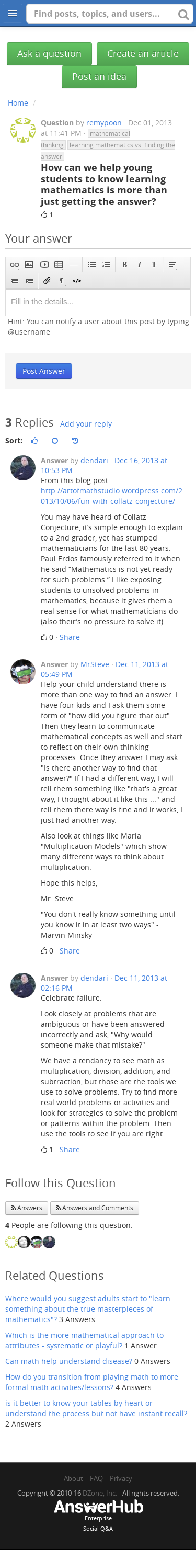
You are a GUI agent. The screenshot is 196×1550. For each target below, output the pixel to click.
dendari (94, 460)
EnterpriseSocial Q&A (98, 1516)
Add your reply (86, 424)
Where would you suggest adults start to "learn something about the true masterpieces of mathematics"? (87, 1308)
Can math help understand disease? (68, 1361)
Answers (26, 1208)
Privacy (121, 1478)
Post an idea (99, 77)
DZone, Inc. (100, 1493)
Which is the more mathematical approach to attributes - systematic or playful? (84, 1340)
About (73, 1478)
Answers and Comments (94, 1208)
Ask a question (49, 54)
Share (70, 637)
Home (18, 103)
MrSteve (94, 664)
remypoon (104, 123)
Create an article (143, 54)
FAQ (96, 1478)
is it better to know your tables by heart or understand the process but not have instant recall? (96, 1408)
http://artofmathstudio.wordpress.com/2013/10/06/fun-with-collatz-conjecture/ (111, 496)
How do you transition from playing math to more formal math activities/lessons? (91, 1382)
